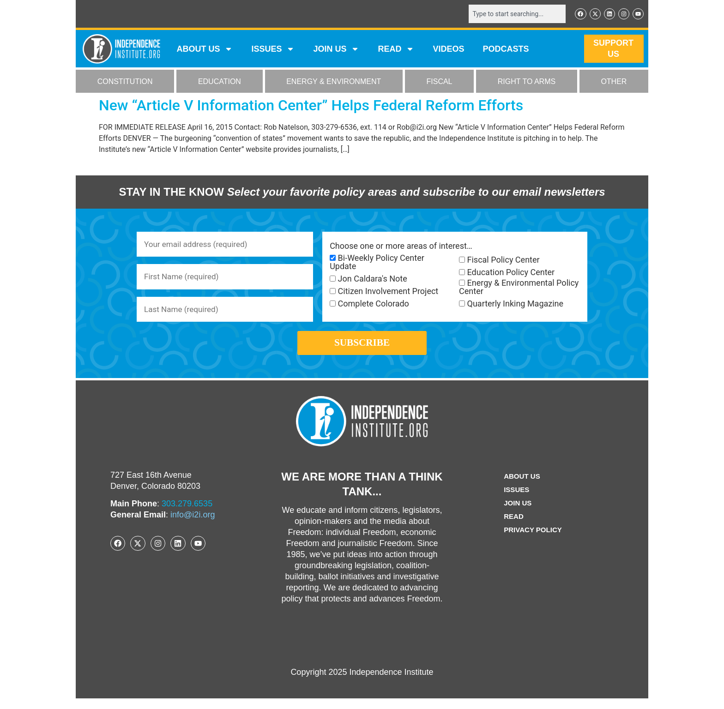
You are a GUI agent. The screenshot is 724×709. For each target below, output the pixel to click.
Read (512, 527)
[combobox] (513, 14)
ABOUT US (204, 50)
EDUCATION (219, 82)
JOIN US (336, 50)
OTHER (614, 82)
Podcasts (506, 49)
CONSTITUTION (125, 82)
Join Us (516, 513)
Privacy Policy (533, 540)
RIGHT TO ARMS (526, 82)
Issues (273, 50)
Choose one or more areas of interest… (401, 247)
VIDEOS (448, 49)
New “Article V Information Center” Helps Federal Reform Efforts (311, 106)
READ (396, 50)
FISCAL (439, 82)
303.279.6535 (187, 514)
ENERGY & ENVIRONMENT (333, 82)
